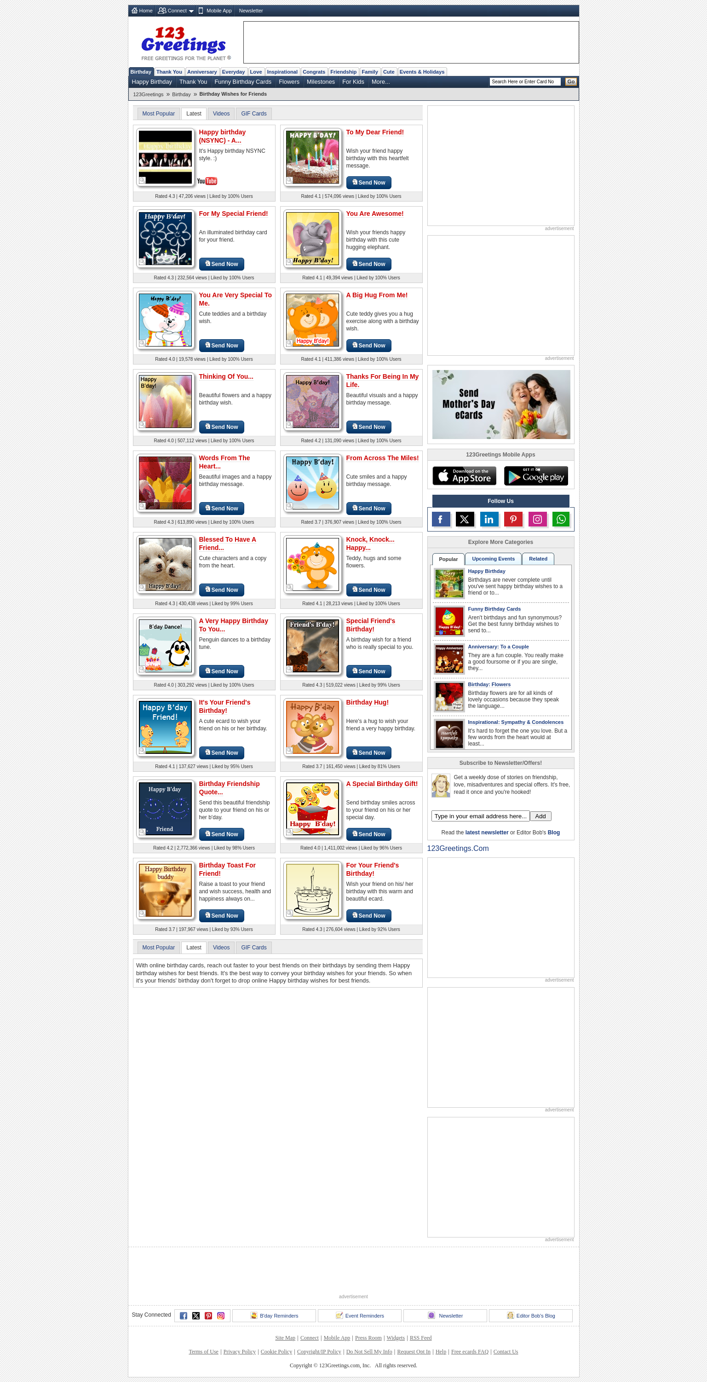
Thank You (169, 72)
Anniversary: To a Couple (498, 646)
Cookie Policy (276, 1351)
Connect (177, 10)
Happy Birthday (152, 81)
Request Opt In (414, 1351)
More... (381, 81)
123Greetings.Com (458, 848)
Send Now (368, 182)
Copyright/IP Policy (319, 1351)
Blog (554, 832)
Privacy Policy (240, 1351)
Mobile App (219, 10)
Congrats (314, 72)
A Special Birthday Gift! (382, 783)
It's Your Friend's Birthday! (225, 706)
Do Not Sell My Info (369, 1351)
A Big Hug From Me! (377, 295)
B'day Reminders (274, 1315)
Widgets (396, 1338)
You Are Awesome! (375, 213)
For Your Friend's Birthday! (372, 869)
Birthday (141, 72)
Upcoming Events (493, 558)
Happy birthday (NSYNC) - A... (222, 136)
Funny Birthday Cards (243, 81)
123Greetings (148, 94)
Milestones (321, 81)
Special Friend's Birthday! (371, 625)
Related (538, 558)
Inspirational (282, 72)
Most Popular (159, 113)
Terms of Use (203, 1351)
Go (571, 81)
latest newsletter (487, 832)
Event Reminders (360, 1315)
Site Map (285, 1338)
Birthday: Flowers (489, 684)
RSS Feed (421, 1338)
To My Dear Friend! (375, 132)
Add (540, 816)
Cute (389, 72)
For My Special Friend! (233, 213)
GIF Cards (253, 113)
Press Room (368, 1338)
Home (146, 10)
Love (256, 72)
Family (370, 72)
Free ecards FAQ (470, 1351)
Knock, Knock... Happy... (370, 543)
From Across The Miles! (382, 458)
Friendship (343, 72)
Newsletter (251, 10)
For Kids (353, 81)
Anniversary (202, 72)
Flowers (289, 81)
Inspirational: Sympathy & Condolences (516, 722)
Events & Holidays (422, 72)
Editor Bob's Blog (531, 1315)
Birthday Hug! (367, 702)
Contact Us (506, 1351)
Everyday (233, 72)
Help (441, 1351)
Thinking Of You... (226, 376)
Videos (221, 113)
